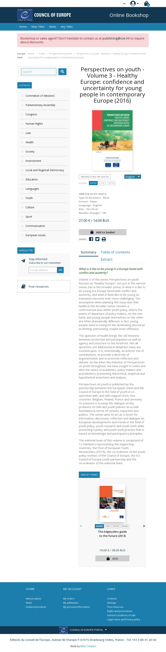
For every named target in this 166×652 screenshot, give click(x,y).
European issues (36, 235)
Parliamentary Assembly (40, 105)
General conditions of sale (121, 615)
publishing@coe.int (116, 38)
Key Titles (67, 26)
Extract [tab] (107, 259)
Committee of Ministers (40, 96)
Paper (93, 183)
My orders (68, 598)
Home (23, 26)
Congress (31, 114)
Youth (29, 198)
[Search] (38, 71)
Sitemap (111, 602)
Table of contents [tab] (115, 252)
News (52, 26)
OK (60, 270)
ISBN (81, 194)
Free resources (115, 607)
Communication (35, 226)
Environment (33, 161)
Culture (30, 207)
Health (30, 142)
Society (30, 151)
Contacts (112, 598)
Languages (32, 188)
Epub (111, 183)
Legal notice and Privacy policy (123, 619)
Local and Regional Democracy (45, 170)
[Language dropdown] (117, 3)
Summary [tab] (88, 252)
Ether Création (88, 646)
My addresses (70, 602)
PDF (103, 183)
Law (28, 133)
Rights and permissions (119, 611)
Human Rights (34, 123)
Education (32, 179)
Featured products (36, 607)
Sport (29, 216)
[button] (144, 525)
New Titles (38, 26)
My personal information (76, 607)
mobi (125, 526)
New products (33, 598)
